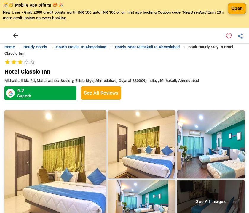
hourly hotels (35, 47)
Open (237, 8)
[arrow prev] (15, 35)
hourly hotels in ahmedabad (81, 47)
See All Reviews (101, 93)
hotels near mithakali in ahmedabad (147, 47)
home (9, 47)
